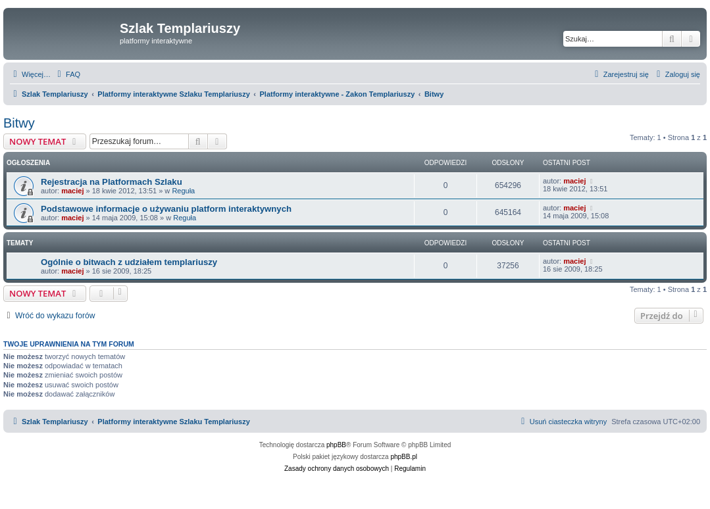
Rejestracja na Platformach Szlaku (111, 182)
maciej (72, 191)
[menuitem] (67, 74)
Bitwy (19, 123)
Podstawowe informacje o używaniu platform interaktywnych (166, 209)
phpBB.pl (403, 456)
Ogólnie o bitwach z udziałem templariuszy (129, 262)
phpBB (336, 444)
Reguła (183, 191)
